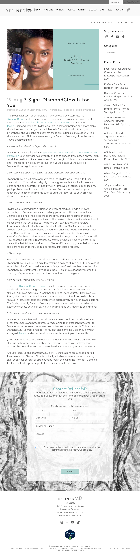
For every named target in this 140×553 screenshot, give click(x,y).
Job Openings (16, 548)
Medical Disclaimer (34, 548)
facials (22, 333)
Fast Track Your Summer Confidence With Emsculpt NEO (117, 72)
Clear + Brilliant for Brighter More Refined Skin (116, 109)
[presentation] (70, 459)
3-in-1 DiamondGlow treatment (29, 286)
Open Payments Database (118, 548)
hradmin (91, 109)
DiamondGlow (15, 119)
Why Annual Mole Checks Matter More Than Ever (116, 189)
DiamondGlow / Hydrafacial (45, 109)
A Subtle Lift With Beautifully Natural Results (114, 155)
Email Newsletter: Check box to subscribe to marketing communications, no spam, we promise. (72, 448)
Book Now (115, 2)
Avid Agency (85, 546)
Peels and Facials (72, 109)
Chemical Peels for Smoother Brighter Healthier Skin (115, 121)
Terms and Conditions (90, 548)
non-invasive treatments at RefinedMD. (48, 122)
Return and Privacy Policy (61, 548)
